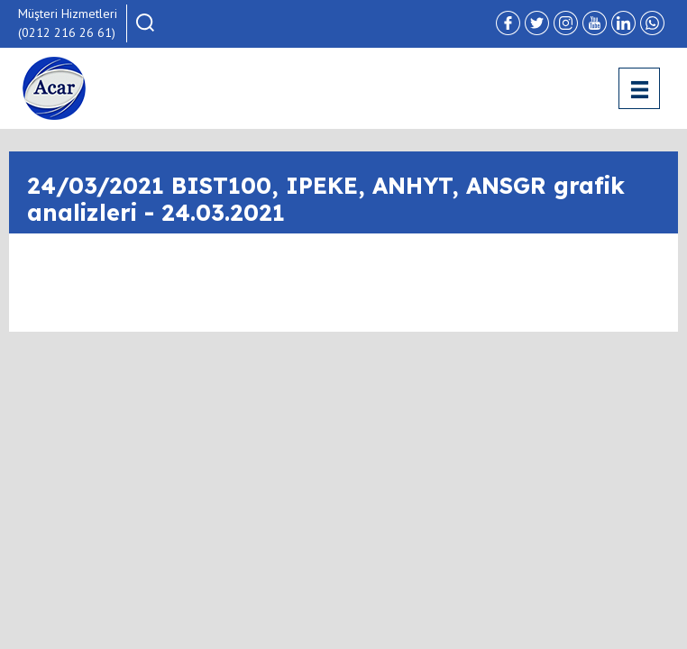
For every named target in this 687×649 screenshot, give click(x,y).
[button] (145, 23)
